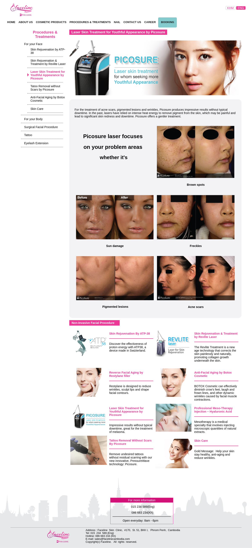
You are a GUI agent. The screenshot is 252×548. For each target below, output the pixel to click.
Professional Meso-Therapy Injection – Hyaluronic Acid (213, 409)
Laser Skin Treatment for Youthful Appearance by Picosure (126, 411)
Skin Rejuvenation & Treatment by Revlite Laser (216, 335)
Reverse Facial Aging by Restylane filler (126, 374)
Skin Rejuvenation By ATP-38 (129, 333)
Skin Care (201, 440)
